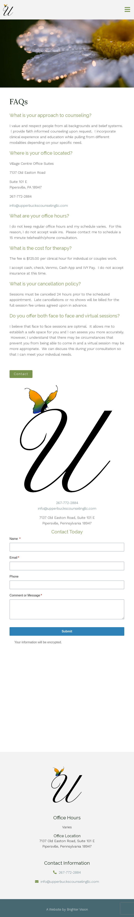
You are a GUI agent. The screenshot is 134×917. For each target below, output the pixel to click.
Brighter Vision (77, 909)
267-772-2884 (67, 503)
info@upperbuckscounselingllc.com (39, 205)
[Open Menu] (127, 9)
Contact (21, 374)
